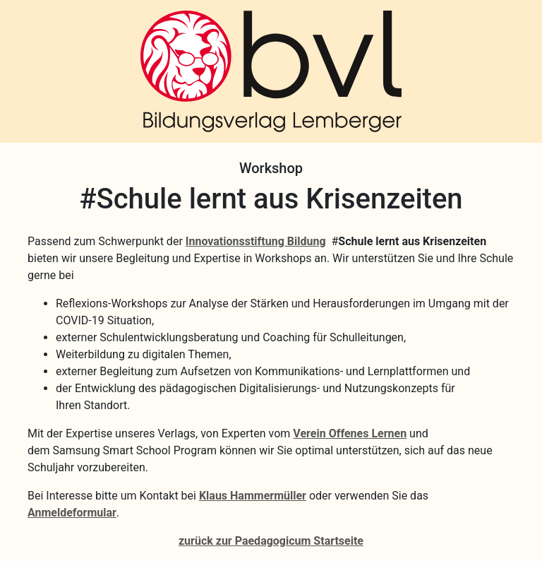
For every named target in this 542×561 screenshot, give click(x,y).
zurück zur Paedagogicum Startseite (271, 541)
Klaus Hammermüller (252, 495)
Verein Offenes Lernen (349, 433)
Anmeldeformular (72, 512)
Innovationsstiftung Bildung (256, 241)
